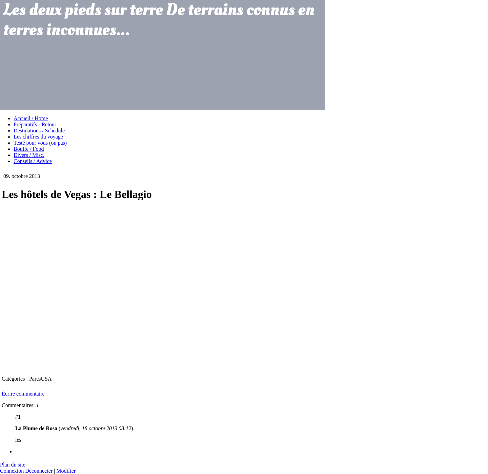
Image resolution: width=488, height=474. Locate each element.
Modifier (66, 471)
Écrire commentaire (23, 394)
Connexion (12, 471)
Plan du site (12, 465)
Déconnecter (39, 471)
